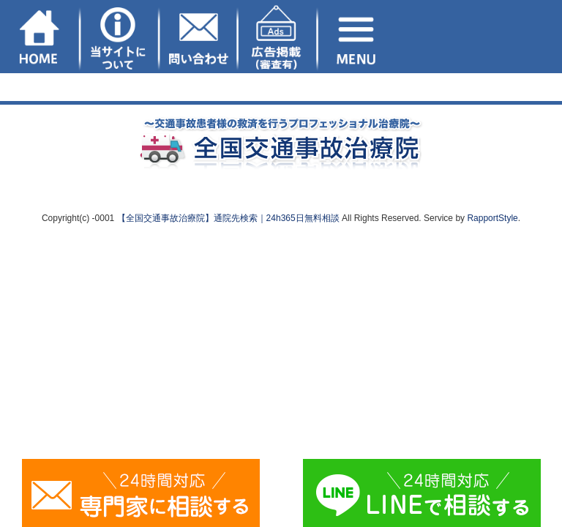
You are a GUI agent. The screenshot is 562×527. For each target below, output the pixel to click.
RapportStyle (492, 218)
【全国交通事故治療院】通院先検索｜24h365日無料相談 (228, 218)
